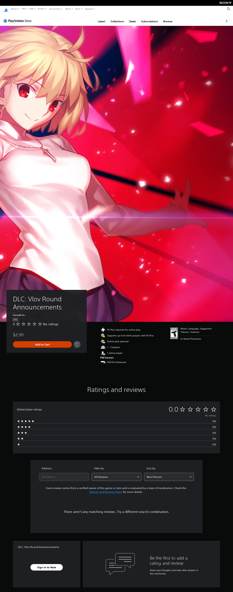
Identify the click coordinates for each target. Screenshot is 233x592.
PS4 (31, 9)
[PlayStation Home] (6, 9)
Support (89, 9)
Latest (82, 18)
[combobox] (64, 474)
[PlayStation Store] (18, 17)
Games (14, 9)
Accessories (54, 9)
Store (77, 9)
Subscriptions (130, 18)
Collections (98, 18)
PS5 (23, 9)
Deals (113, 18)
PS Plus (41, 9)
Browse (148, 18)
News (68, 9)
